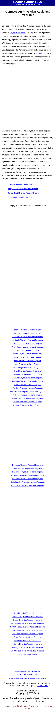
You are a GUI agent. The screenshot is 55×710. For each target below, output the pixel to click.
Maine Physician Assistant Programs (27, 385)
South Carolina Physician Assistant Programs (27, 627)
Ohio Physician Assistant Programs (27, 613)
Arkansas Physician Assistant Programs (27, 337)
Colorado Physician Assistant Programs (27, 344)
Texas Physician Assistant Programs (27, 637)
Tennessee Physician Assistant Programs (27, 634)
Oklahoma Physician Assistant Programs (27, 617)
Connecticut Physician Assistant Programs (27, 347)
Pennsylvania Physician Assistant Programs (27, 623)
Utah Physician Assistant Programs (27, 641)
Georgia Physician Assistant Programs (27, 357)
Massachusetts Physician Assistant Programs (27, 392)
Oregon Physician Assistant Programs (27, 620)
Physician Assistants (18, 33)
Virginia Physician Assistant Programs (27, 644)
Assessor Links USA (21, 671)
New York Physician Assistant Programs (27, 479)
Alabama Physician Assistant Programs (27, 330)
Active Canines (41, 678)
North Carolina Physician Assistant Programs (27, 482)
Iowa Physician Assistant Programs (27, 371)
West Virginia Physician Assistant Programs (27, 651)
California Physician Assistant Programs (27, 340)
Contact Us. (42, 685)
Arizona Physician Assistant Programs (27, 333)
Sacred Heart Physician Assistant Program (24, 193)
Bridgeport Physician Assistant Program (23, 189)
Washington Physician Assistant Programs (27, 647)
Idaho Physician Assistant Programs (27, 361)
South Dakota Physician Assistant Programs (27, 630)
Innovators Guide (29, 678)
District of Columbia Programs (27, 350)
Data (39, 53)
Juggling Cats (21, 674)
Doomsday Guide (32, 674)
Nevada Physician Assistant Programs (27, 468)
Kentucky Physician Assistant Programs (27, 378)
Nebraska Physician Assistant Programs (27, 465)
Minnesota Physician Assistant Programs (27, 398)
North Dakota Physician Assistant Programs (27, 486)
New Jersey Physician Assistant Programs (27, 472)
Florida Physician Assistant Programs (27, 354)
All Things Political (34, 671)
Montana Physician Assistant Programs (27, 405)
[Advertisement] (27, 95)
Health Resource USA (16, 678)
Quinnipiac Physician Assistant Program (23, 184)
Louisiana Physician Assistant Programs (27, 381)
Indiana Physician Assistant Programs (27, 368)
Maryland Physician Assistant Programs (27, 388)
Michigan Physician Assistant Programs (27, 395)
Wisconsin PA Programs (27, 654)
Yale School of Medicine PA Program (21, 197)
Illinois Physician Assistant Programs (27, 364)
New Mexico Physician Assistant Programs (27, 475)
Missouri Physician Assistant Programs (27, 402)
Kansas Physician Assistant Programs (27, 374)
